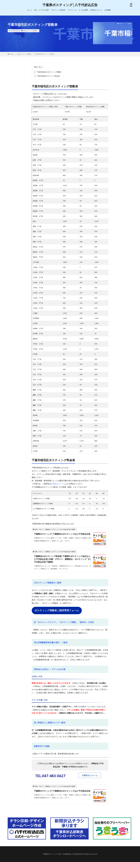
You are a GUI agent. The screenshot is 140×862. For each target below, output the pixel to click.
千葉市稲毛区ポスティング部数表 (44, 54)
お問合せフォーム (96, 10)
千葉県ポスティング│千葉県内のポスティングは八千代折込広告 (62, 534)
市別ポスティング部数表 (30, 30)
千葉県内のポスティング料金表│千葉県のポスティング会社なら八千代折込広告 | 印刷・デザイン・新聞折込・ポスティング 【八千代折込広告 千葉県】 (62, 559)
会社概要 (108, 10)
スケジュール (72, 10)
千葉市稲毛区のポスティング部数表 (47, 72)
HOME (12, 54)
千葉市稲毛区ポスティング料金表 (47, 76)
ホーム (29, 10)
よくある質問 (83, 10)
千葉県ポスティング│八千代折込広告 (70, 5)
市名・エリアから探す (41, 10)
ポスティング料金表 (58, 10)
